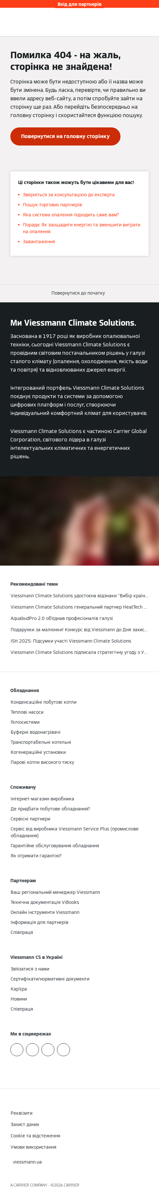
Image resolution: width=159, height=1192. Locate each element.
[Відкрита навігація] (150, 22)
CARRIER (71, 1185)
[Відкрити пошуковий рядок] (140, 22)
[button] (79, 293)
